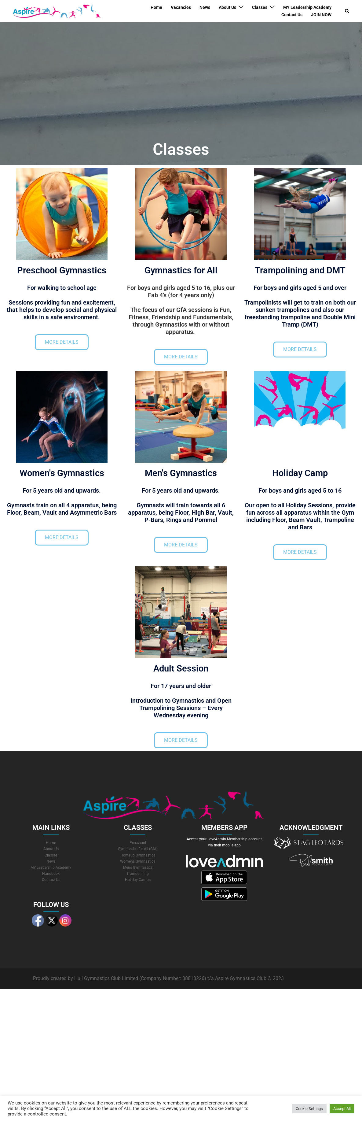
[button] (347, 11)
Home (156, 7)
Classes (259, 7)
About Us (227, 7)
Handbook (51, 873)
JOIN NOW (321, 14)
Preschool (138, 843)
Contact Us (291, 14)
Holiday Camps (138, 880)
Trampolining (137, 873)
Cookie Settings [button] (309, 1108)
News (204, 7)
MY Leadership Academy (307, 7)
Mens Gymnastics (137, 867)
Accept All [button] (342, 1108)
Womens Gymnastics (137, 861)
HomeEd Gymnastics (137, 855)
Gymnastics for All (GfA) (138, 849)
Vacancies (181, 7)
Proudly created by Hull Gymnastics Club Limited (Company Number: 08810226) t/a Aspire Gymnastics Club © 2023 (158, 978)
